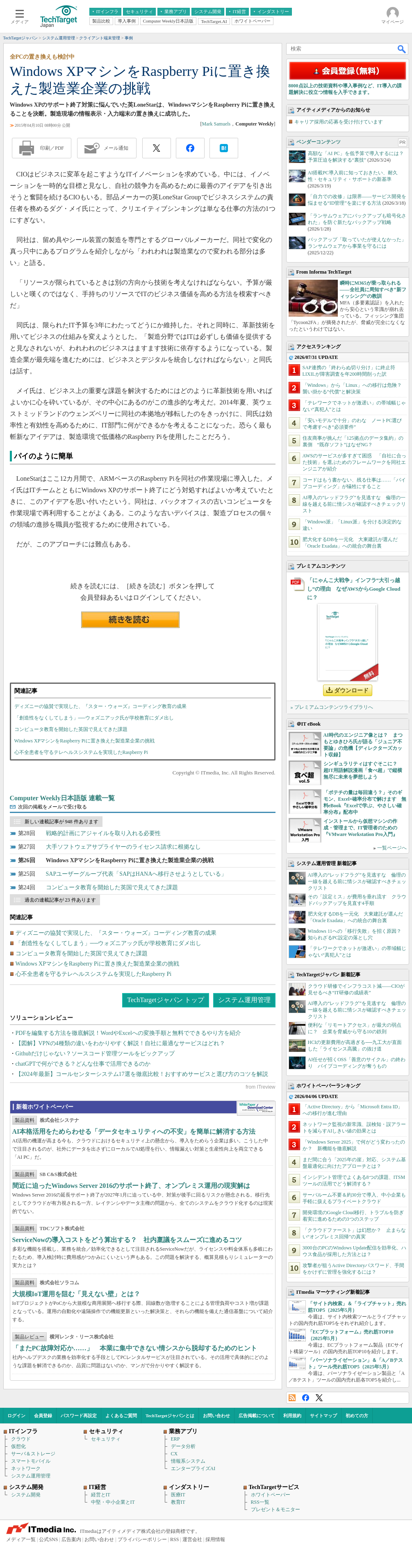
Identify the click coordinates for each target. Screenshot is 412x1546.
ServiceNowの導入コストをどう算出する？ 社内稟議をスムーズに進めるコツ (127, 1239)
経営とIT (100, 1495)
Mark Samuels (216, 124)
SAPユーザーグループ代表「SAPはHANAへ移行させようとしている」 (136, 874)
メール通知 (116, 148)
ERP (175, 1439)
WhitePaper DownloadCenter (256, 1108)
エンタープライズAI (193, 1468)
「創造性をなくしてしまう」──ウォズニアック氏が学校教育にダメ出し (94, 718)
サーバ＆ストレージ (33, 1454)
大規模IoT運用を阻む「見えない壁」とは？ (76, 1293)
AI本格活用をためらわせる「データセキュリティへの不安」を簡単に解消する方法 (134, 1131)
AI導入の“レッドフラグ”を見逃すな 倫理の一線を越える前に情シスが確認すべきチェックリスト (354, 504)
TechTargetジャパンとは (170, 1415)
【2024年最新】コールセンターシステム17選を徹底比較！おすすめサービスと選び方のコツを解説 (142, 1074)
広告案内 (71, 1539)
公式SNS (48, 1539)
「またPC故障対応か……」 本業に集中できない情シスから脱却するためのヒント (134, 1348)
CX (174, 1454)
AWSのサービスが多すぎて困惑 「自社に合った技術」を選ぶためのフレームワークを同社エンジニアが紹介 (355, 462)
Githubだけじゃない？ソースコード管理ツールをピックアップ (95, 1053)
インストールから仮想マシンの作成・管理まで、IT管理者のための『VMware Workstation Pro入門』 (360, 827)
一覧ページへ (392, 848)
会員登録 (43, 1415)
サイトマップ (323, 1415)
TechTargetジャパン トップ (165, 999)
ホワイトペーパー (270, 1495)
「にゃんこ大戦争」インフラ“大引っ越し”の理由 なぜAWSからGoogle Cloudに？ (354, 589)
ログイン (16, 1415)
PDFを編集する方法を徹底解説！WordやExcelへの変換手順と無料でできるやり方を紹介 (128, 1033)
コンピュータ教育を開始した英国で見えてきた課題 (70, 729)
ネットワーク (26, 1468)
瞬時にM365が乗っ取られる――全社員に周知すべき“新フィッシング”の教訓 (373, 289)
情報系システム (188, 1461)
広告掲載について (257, 1415)
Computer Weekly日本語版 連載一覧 (62, 798)
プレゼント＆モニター (275, 1509)
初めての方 (357, 1415)
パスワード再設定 (79, 1415)
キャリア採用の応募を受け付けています (338, 122)
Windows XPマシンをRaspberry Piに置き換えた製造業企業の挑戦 (84, 741)
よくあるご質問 (121, 1415)
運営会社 (192, 1539)
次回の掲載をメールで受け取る (52, 807)
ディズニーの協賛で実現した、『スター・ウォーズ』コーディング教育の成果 (100, 706)
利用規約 (292, 1415)
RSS (292, 1397)
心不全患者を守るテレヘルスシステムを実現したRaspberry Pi (81, 752)
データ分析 (183, 1446)
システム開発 (26, 1495)
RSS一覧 (260, 1502)
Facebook (305, 1397)
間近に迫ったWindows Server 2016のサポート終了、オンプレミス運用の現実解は (131, 1185)
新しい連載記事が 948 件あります (61, 821)
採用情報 (215, 1539)
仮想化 (18, 1446)
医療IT (178, 1495)
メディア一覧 (21, 1539)
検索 (402, 49)
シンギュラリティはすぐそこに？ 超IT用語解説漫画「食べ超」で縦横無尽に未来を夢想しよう (363, 770)
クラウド (21, 1439)
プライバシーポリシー (142, 1539)
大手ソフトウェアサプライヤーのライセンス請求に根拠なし (123, 847)
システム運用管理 (244, 999)
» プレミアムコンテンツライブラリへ (332, 707)
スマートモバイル (30, 1461)
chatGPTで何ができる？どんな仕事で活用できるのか (83, 1064)
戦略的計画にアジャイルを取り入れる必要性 (103, 833)
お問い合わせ (216, 1415)
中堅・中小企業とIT (113, 1502)
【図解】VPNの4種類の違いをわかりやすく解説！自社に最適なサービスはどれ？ (120, 1043)
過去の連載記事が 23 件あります (60, 900)
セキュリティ (106, 1439)
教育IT (178, 1502)
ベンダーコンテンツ (318, 142)
